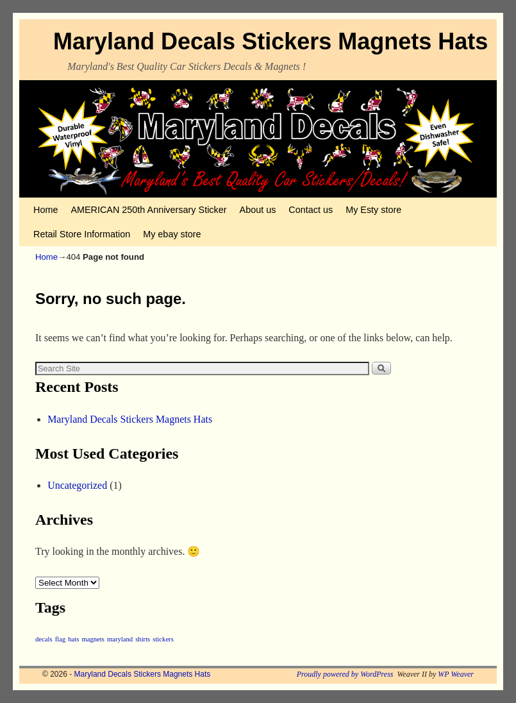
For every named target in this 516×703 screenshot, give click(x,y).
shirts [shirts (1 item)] (142, 639)
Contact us (310, 210)
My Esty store (373, 210)
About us (258, 210)
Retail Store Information (81, 234)
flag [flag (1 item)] (60, 639)
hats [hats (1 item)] (73, 639)
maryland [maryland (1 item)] (120, 639)
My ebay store (172, 234)
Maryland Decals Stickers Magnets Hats (270, 41)
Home (45, 210)
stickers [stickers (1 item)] (163, 639)
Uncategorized (77, 485)
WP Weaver (456, 674)
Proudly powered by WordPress (345, 674)
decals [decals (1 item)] (44, 639)
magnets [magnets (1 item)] (92, 639)
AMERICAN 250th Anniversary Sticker (148, 210)
